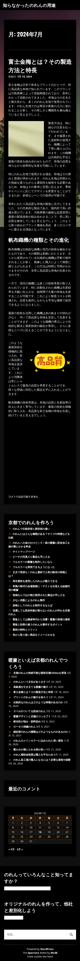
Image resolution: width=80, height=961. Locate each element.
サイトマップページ (24, 551)
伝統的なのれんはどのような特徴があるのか (38, 702)
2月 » (20, 849)
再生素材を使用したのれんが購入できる (35, 581)
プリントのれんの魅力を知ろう (30, 697)
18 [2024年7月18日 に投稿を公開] (40, 832)
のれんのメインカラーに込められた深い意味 (38, 740)
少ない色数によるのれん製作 (29, 600)
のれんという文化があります (29, 681)
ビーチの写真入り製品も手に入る (31, 556)
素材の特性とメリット (25, 629)
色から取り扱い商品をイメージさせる (34, 634)
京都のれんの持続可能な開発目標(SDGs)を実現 (39, 673)
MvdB (54, 952)
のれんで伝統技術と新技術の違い (31, 528)
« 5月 (11, 849)
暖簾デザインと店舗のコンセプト (32, 716)
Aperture (33, 952)
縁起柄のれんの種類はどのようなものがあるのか (40, 731)
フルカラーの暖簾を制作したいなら (32, 562)
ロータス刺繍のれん (24, 726)
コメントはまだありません (23, 496)
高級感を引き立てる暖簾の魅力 (30, 687)
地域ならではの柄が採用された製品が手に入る (39, 595)
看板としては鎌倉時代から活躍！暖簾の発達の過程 (41, 619)
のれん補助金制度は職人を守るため (33, 754)
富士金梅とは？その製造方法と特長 (33, 692)
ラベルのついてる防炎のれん (29, 711)
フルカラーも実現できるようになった (34, 567)
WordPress (47, 949)
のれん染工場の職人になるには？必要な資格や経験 (42, 759)
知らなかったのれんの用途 (29, 5)
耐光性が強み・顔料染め (27, 721)
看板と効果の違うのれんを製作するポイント (37, 624)
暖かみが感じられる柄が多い (29, 749)
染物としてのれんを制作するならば (32, 605)
